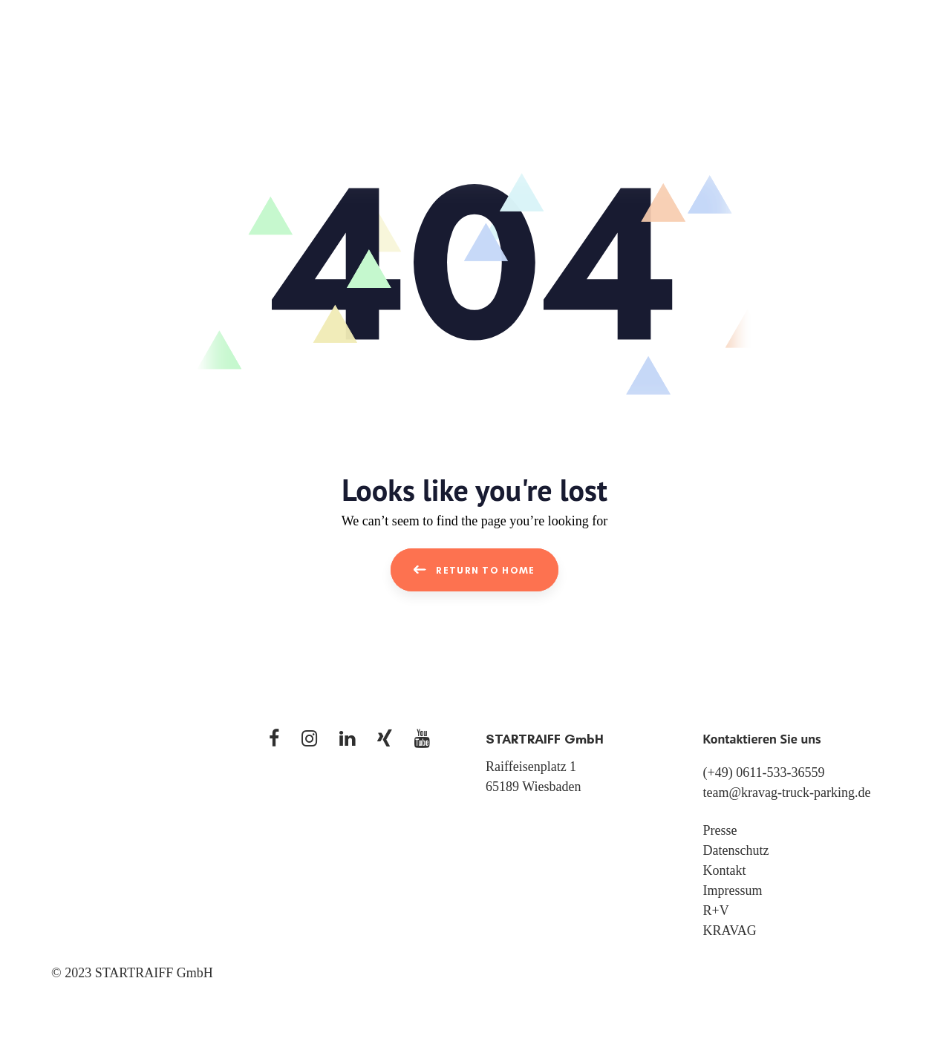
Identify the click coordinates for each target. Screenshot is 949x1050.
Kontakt (724, 870)
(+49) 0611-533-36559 (764, 772)
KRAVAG (730, 930)
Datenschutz (736, 850)
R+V (716, 910)
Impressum (733, 890)
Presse (720, 830)
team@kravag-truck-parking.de (787, 792)
